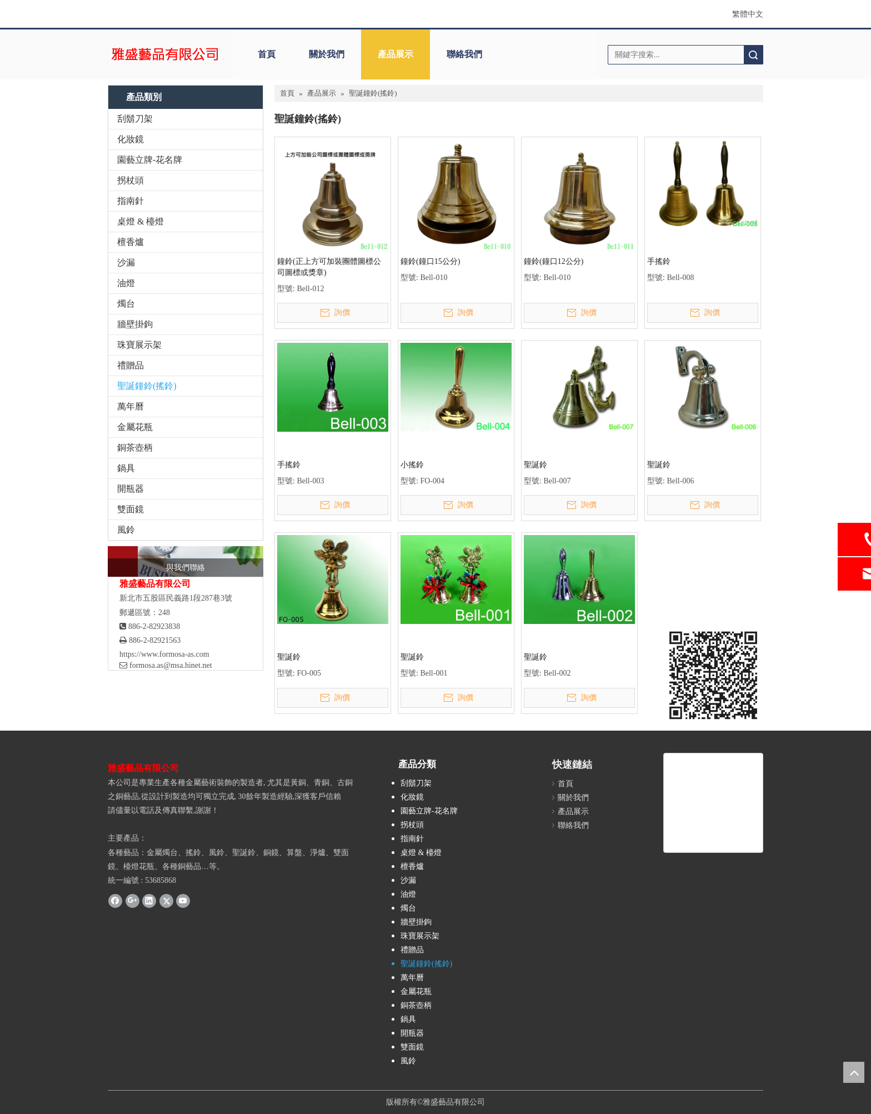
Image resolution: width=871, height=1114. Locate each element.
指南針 (130, 201)
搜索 (753, 55)
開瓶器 (130, 488)
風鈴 (126, 529)
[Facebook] (115, 900)
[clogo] (165, 54)
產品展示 (395, 54)
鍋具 (126, 468)
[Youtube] (183, 900)
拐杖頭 (130, 180)
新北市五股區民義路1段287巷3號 (175, 598)
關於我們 (326, 54)
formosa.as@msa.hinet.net (165, 665)
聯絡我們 (464, 54)
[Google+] (132, 900)
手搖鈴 (658, 261)
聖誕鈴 (535, 465)
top (853, 1072)
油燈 (126, 283)
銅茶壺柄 (135, 447)
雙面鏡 (130, 509)
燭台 (126, 303)
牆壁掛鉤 (135, 324)
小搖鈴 (412, 465)
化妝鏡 (130, 139)
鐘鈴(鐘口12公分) (553, 261)
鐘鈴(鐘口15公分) (430, 261)
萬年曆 (130, 406)
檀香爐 (130, 242)
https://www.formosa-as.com (164, 654)
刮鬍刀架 (135, 118)
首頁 (267, 54)
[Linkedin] (149, 900)
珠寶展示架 (139, 344)
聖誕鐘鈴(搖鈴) (147, 386)
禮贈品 (130, 365)
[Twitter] (166, 900)
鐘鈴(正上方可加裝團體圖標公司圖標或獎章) (329, 267)
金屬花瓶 (135, 427)
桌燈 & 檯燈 (140, 221)
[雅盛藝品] (713, 803)
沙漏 (126, 262)
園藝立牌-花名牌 (149, 159)
